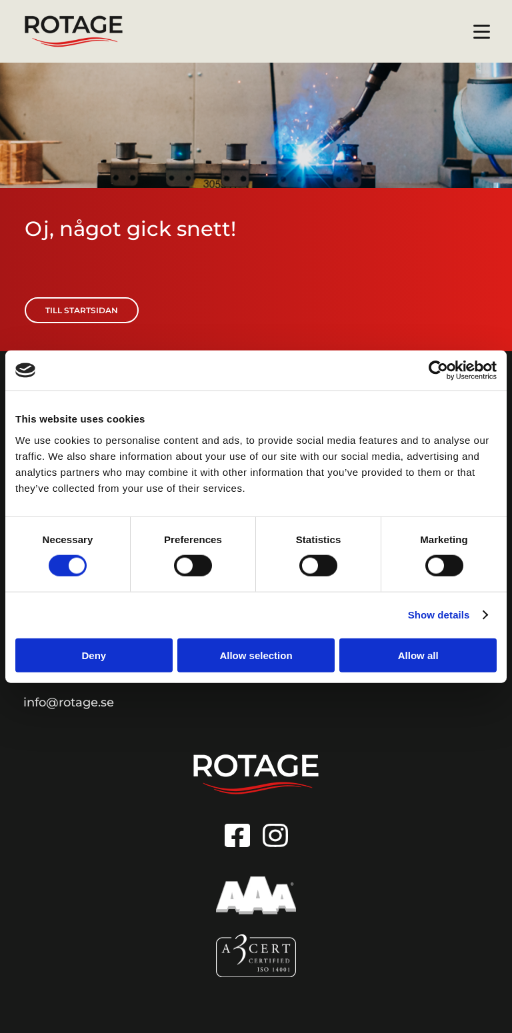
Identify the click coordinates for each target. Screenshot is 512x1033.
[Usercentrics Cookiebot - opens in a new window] (438, 371)
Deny (93, 654)
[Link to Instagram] (275, 835)
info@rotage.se (68, 702)
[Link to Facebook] (237, 835)
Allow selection (255, 654)
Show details (439, 614)
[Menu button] (482, 32)
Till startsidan (81, 310)
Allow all (418, 654)
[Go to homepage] (256, 774)
